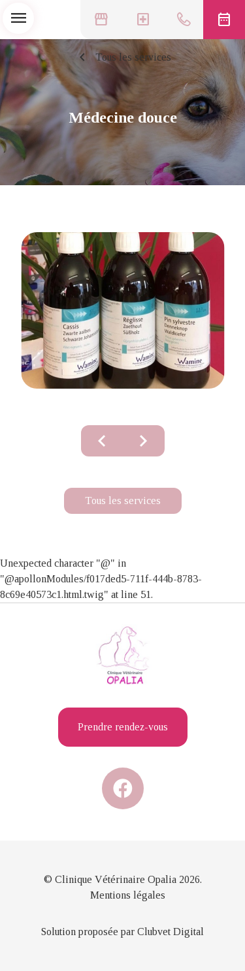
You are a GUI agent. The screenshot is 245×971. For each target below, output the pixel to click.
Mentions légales (127, 895)
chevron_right (143, 440)
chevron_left (102, 440)
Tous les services (122, 57)
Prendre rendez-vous (123, 726)
